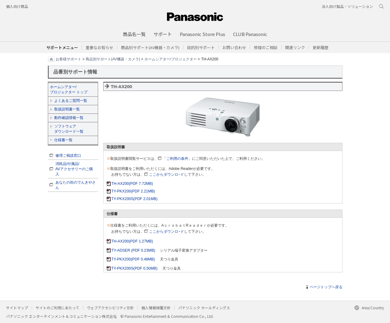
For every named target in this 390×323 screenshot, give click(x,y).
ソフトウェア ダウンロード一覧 (68, 129)
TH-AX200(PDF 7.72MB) (132, 183)
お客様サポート (68, 59)
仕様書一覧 (63, 140)
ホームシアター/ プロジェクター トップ (68, 89)
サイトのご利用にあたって (57, 307)
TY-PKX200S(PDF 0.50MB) (135, 268)
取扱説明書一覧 (67, 109)
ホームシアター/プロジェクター (170, 59)
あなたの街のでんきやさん (75, 185)
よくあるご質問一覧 (70, 101)
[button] (201, 47)
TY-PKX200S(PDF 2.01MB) (135, 199)
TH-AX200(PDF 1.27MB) (132, 241)
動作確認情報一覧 (68, 118)
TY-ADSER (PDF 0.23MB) (133, 250)
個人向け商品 (17, 6)
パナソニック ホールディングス (204, 307)
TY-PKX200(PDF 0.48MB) (133, 259)
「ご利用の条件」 (177, 158)
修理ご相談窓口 (68, 155)
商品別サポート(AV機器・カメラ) (113, 59)
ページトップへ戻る (326, 287)
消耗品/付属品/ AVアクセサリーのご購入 (74, 169)
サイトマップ (17, 307)
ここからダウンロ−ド (166, 174)
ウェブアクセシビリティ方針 (110, 307)
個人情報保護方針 (156, 307)
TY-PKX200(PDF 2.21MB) (133, 191)
